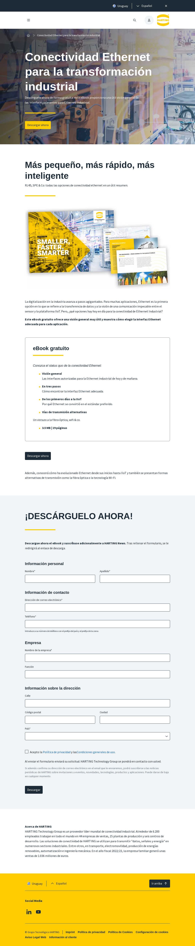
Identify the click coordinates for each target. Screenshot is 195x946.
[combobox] (94, 736)
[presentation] (143, 6)
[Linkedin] (29, 912)
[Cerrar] (166, 6)
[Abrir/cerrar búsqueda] (134, 20)
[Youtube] (38, 912)
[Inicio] (28, 35)
